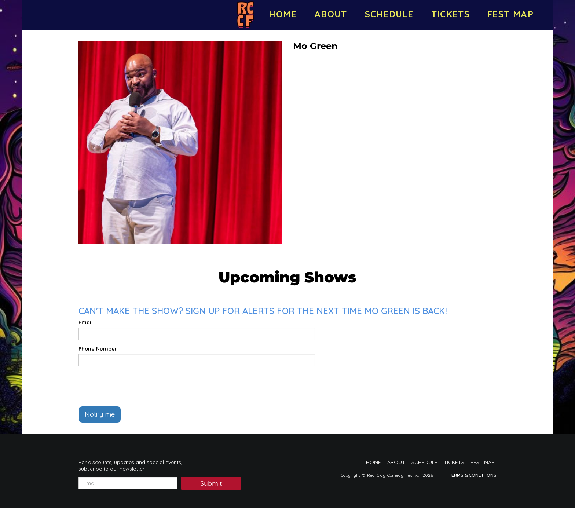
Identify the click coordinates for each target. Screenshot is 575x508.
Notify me (100, 414)
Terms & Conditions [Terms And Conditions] (473, 475)
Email (85, 322)
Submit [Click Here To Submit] (211, 483)
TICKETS (450, 13)
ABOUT (330, 13)
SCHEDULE (389, 13)
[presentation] (134, 386)
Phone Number (97, 349)
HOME (282, 13)
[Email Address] (127, 483)
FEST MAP (510, 13)
